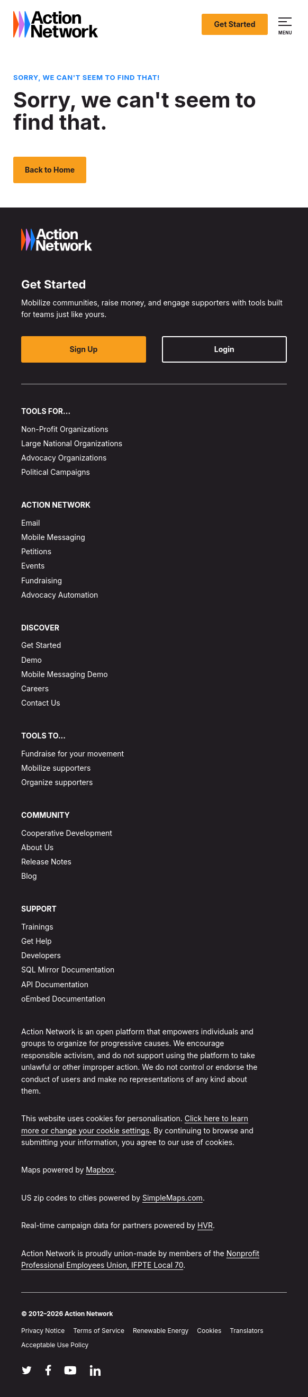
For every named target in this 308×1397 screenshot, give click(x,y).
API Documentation (54, 984)
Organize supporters (57, 782)
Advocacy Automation (59, 594)
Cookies (209, 1331)
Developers (41, 955)
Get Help (36, 940)
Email (30, 522)
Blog (29, 875)
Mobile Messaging (53, 537)
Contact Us (40, 702)
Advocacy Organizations (63, 457)
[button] (286, 24)
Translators (246, 1331)
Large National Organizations (71, 443)
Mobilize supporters (55, 767)
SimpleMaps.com (172, 1197)
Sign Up (84, 349)
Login (224, 349)
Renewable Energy (160, 1331)
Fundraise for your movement (72, 753)
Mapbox (100, 1170)
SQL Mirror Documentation (67, 969)
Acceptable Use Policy (54, 1345)
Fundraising (41, 580)
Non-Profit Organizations (64, 429)
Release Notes (46, 861)
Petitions (36, 551)
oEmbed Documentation (63, 998)
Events (32, 566)
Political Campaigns (55, 471)
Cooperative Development (66, 832)
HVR (205, 1225)
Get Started (235, 24)
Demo (31, 659)
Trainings (37, 926)
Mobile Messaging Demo (64, 674)
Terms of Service (98, 1331)
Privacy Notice (43, 1331)
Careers (35, 688)
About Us (37, 847)
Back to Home (50, 169)
